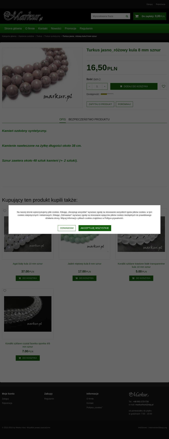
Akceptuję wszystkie (95, 228)
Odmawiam (67, 228)
